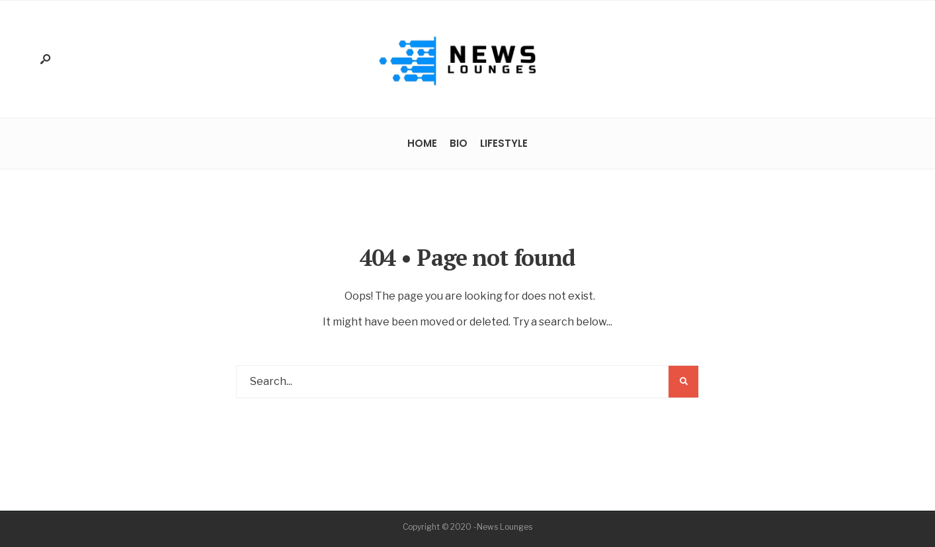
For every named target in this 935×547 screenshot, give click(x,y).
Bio (459, 143)
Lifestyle (504, 143)
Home (422, 143)
